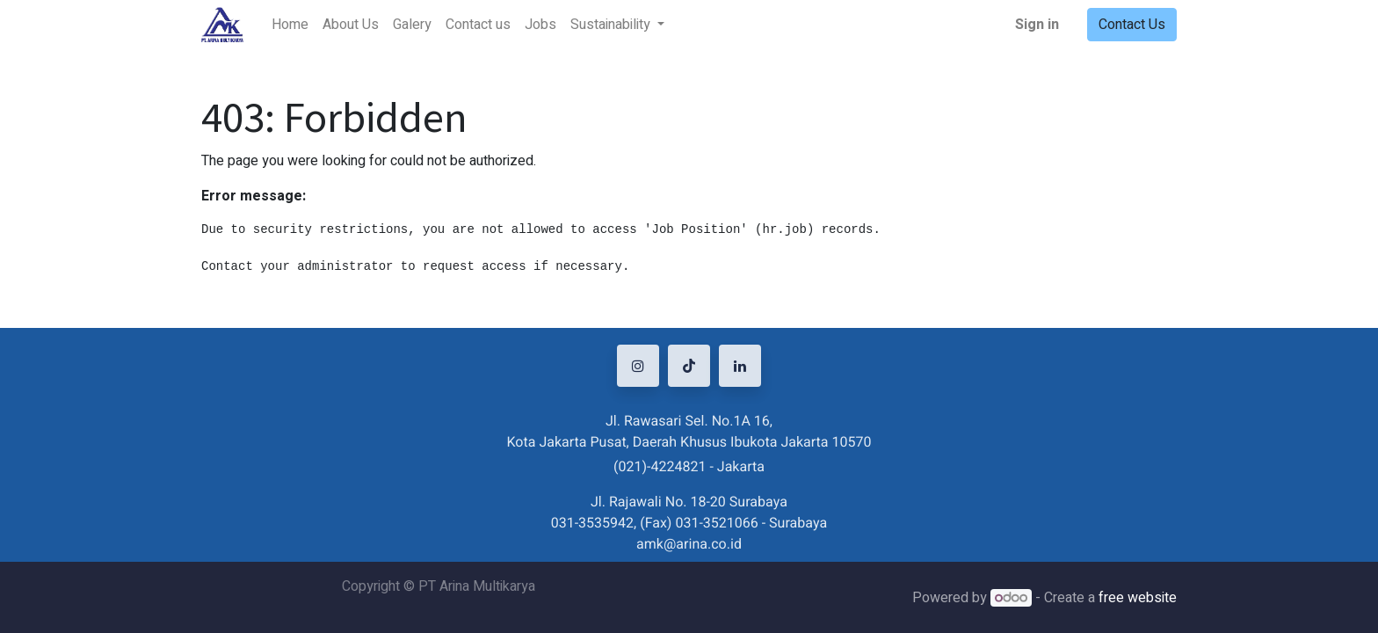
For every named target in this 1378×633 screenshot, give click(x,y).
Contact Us (1132, 24)
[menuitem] (290, 24)
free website (1138, 597)
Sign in (1037, 24)
